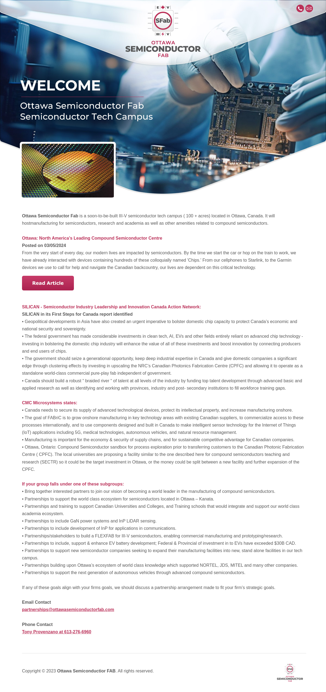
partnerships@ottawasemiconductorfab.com (68, 609)
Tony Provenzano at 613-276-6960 (56, 632)
